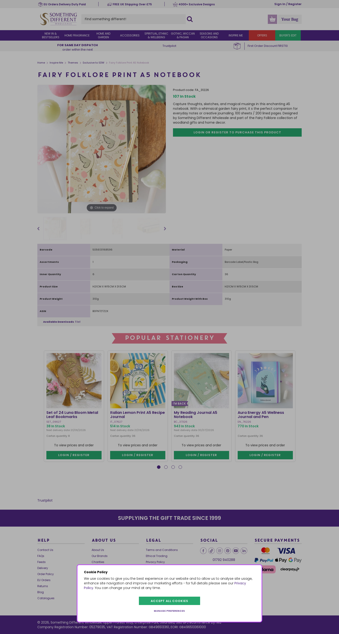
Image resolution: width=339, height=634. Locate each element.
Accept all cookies (169, 601)
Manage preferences (169, 611)
